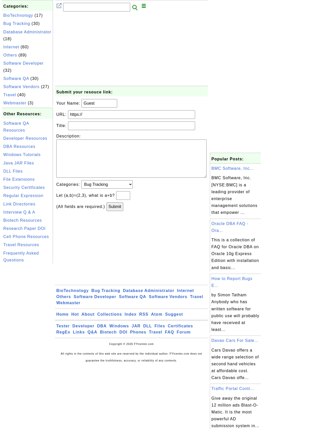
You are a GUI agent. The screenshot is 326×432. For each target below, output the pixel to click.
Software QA (16, 78)
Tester (63, 334)
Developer (83, 334)
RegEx (63, 340)
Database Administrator (27, 32)
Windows (119, 334)
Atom (156, 322)
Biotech (108, 340)
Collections (109, 322)
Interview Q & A (19, 212)
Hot (75, 322)
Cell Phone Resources (26, 236)
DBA (102, 334)
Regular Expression (23, 195)
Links (79, 340)
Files (160, 334)
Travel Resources (21, 245)
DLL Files (13, 171)
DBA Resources (19, 146)
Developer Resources (25, 138)
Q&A (93, 340)
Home (62, 322)
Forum (184, 340)
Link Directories (19, 204)
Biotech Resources (22, 220)
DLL (147, 334)
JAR (136, 334)
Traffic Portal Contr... (232, 388)
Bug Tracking (16, 23)
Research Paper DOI (24, 228)
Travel (9, 95)
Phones (138, 340)
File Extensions (19, 179)
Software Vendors (21, 87)
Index (131, 322)
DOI (123, 340)
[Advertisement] (27, 341)
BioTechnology (18, 15)
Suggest (174, 322)
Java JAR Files (18, 163)
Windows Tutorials (22, 154)
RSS (143, 322)
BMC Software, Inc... (232, 168)
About (88, 322)
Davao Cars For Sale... (235, 340)
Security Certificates (24, 187)
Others (10, 55)
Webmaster (14, 103)
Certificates (180, 334)
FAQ (169, 340)
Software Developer (23, 63)
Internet (11, 47)
